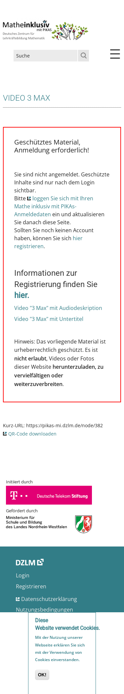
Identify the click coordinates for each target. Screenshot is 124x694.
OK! (42, 676)
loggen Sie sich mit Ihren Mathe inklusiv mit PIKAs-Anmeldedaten (53, 206)
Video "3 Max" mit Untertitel (48, 319)
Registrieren (31, 586)
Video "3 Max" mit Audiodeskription (58, 308)
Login (22, 575)
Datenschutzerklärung (49, 599)
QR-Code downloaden (32, 434)
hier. (21, 295)
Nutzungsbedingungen (44, 609)
